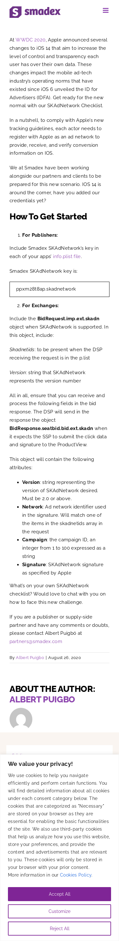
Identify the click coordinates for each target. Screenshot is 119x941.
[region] (59, 847)
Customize (59, 911)
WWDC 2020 (30, 40)
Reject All (59, 928)
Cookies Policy (75, 875)
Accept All (59, 894)
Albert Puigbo (30, 657)
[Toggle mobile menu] (106, 10)
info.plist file (67, 256)
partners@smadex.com (36, 641)
